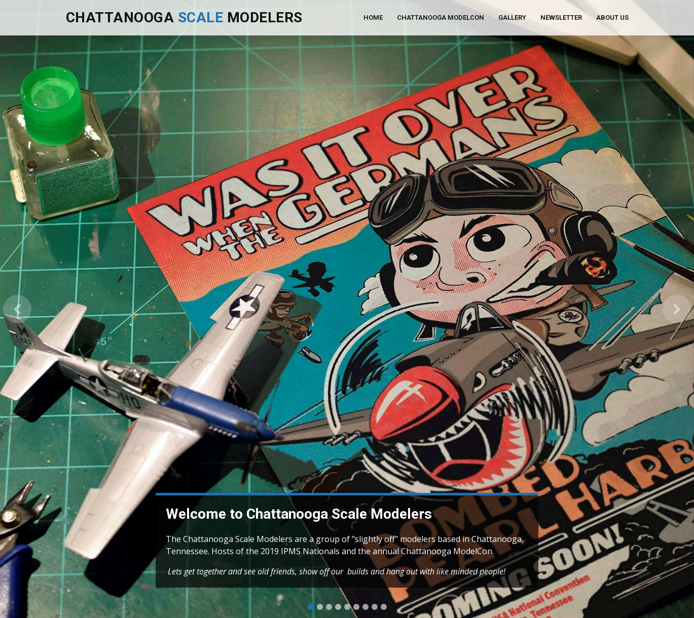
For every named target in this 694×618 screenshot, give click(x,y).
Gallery (512, 17)
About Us (612, 17)
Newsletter (561, 17)
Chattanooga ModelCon (440, 17)
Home (373, 17)
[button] (17, 309)
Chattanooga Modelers (184, 17)
